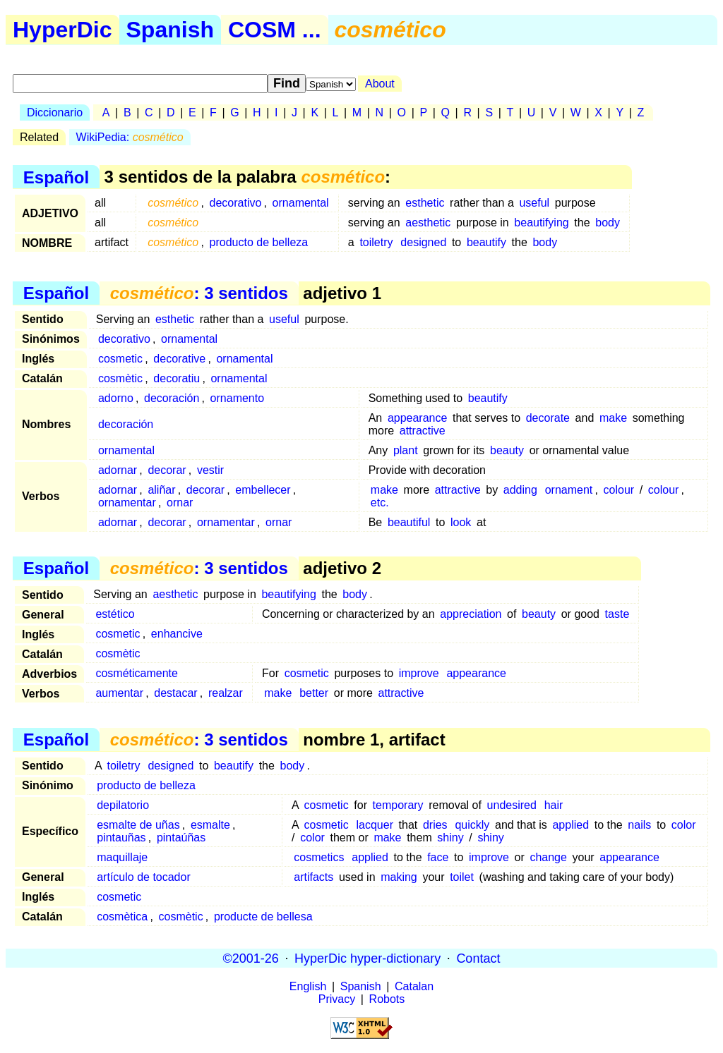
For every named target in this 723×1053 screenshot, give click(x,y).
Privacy (336, 999)
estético (114, 614)
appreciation (470, 614)
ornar (180, 503)
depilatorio (123, 805)
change (548, 857)
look (460, 522)
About (380, 84)
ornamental (301, 203)
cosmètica (122, 917)
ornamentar (127, 503)
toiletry (376, 242)
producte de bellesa (263, 917)
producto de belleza (259, 242)
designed (423, 242)
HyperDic (62, 29)
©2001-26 (251, 958)
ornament (569, 490)
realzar (225, 693)
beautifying (541, 223)
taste (617, 614)
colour (619, 490)
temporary (398, 805)
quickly (472, 825)
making (399, 877)
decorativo (236, 203)
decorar (167, 470)
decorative (179, 359)
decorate (548, 418)
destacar (175, 693)
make (613, 418)
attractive (423, 431)
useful (534, 203)
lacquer (374, 825)
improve (419, 673)
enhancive (177, 634)
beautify (486, 242)
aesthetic (427, 223)
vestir (210, 470)
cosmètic (120, 378)
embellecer (262, 490)
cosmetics (319, 857)
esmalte (210, 825)
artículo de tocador (144, 877)
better (313, 693)
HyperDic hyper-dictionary (367, 958)
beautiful (409, 522)
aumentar (119, 693)
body (607, 223)
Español (56, 176)
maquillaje (122, 857)
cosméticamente (136, 673)
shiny (450, 838)
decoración (171, 398)
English (307, 986)
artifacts (313, 877)
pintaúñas (181, 838)
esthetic (424, 203)
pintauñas (121, 838)
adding (520, 490)
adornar (117, 470)
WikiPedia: (130, 137)
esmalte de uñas (138, 825)
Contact (478, 958)
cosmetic (120, 359)
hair (553, 805)
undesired (512, 805)
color (683, 825)
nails (639, 825)
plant (405, 450)
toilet (462, 877)
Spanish (170, 29)
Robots (387, 999)
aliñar (161, 490)
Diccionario (55, 112)
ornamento (237, 398)
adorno (115, 398)
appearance (418, 418)
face (437, 857)
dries (435, 825)
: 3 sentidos (199, 293)
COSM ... (274, 29)
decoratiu (176, 378)
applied (570, 825)
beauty (507, 450)
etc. (380, 503)
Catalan (414, 986)
